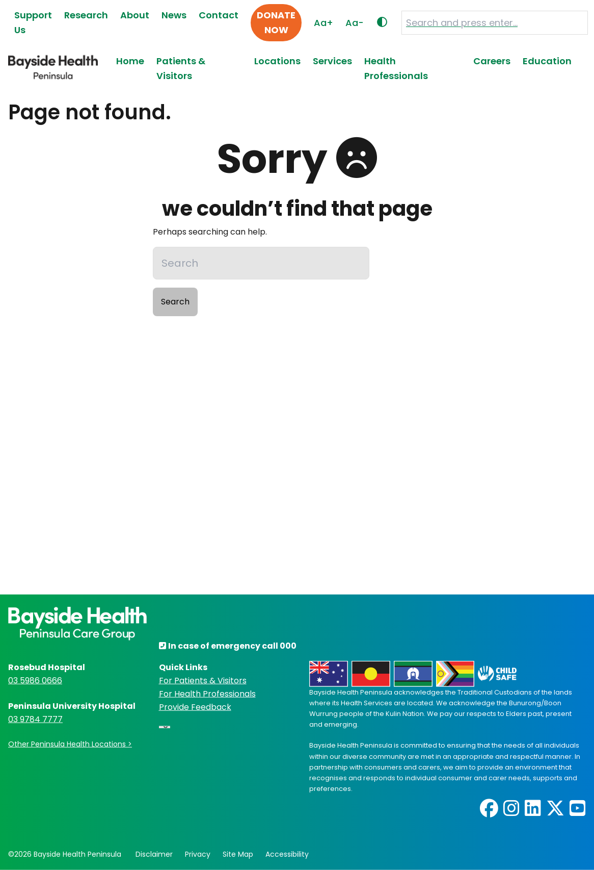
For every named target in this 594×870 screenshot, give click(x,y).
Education (547, 61)
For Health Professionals (207, 694)
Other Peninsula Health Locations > (70, 744)
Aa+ (323, 22)
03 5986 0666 (35, 680)
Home (130, 61)
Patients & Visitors (180, 68)
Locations (277, 61)
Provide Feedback (195, 707)
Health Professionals (396, 68)
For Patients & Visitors (203, 680)
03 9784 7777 (35, 719)
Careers (491, 61)
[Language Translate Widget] (164, 727)
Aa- (354, 22)
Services (332, 61)
